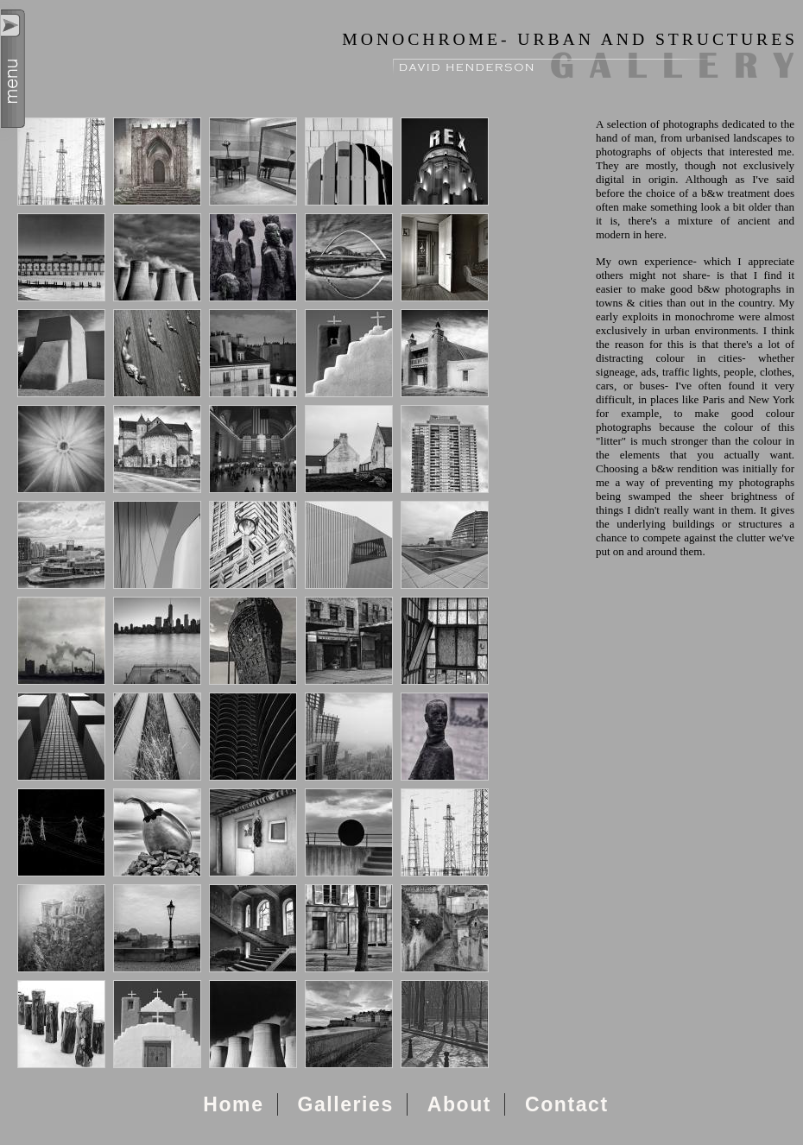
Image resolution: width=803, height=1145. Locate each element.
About (459, 1104)
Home (233, 1104)
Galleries (345, 1104)
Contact (567, 1104)
